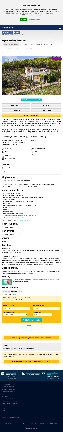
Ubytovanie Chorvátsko (8, 389)
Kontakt (4, 408)
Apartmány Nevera (14, 40)
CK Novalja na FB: (11, 373)
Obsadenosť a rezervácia (42, 44)
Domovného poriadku (23, 220)
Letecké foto (46, 110)
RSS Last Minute (31, 428)
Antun (51, 133)
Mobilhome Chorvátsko (8, 391)
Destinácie (6, 34)
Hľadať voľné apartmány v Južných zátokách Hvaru (32, 362)
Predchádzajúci (27, 49)
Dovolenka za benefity (8, 413)
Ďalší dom (18, 49)
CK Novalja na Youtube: (33, 373)
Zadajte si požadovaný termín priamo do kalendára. (31, 338)
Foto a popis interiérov (26, 44)
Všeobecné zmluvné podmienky (10, 417)
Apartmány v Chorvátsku (8, 384)
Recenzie (54, 44)
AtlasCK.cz (14, 294)
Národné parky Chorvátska (9, 401)
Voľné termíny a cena (31, 115)
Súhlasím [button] (23, 19)
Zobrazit (20, 291)
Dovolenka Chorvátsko (8, 386)
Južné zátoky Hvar (20, 34)
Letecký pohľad (8, 49)
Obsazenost (16, 110)
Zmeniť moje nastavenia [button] (35, 19)
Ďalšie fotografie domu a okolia (31, 100)
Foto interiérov (16, 105)
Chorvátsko (5, 396)
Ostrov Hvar (12, 34)
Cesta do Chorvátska (7, 398)
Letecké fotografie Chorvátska (10, 403)
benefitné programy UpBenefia (51, 279)
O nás (3, 410)
